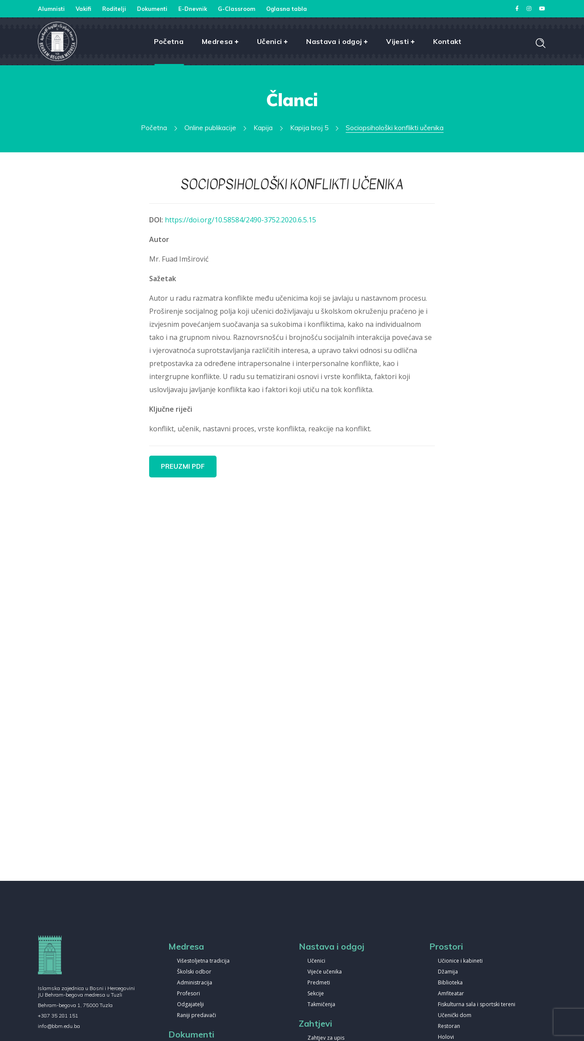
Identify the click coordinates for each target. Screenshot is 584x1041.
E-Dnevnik (192, 8)
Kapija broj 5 (309, 127)
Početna (153, 127)
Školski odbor (194, 972)
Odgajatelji (190, 1004)
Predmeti (318, 983)
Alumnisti (51, 8)
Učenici (316, 961)
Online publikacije (210, 127)
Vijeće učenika (324, 972)
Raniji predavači (196, 1015)
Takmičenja (321, 1004)
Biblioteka (450, 983)
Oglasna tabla (286, 8)
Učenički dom (454, 1015)
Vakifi (83, 8)
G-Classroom (236, 8)
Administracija (194, 983)
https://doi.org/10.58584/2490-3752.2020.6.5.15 (240, 220)
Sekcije (315, 994)
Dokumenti (152, 8)
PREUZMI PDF (183, 466)
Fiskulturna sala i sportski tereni (476, 1004)
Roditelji (114, 8)
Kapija (263, 127)
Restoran (449, 1026)
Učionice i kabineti (460, 961)
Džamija (448, 972)
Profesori (188, 994)
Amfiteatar (451, 994)
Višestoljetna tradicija (203, 961)
